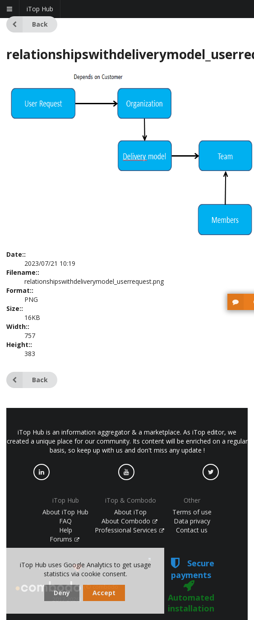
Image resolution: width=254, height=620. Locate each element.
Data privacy (192, 521)
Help (65, 530)
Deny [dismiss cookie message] (62, 592)
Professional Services (129, 530)
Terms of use (192, 512)
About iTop (130, 512)
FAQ (65, 521)
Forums (64, 539)
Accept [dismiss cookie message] (103, 592)
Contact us (192, 530)
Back (27, 24)
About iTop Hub (65, 512)
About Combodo (129, 521)
